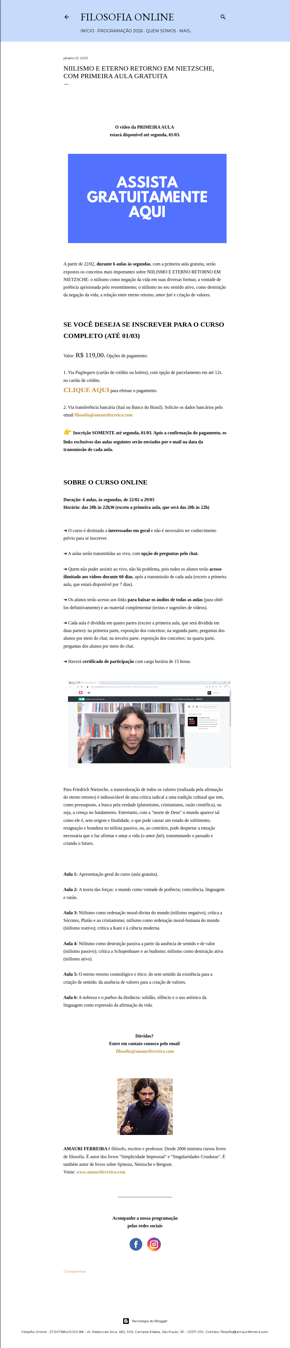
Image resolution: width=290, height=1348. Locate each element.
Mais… (186, 30)
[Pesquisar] (223, 15)
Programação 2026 (120, 30)
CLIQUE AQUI (86, 390)
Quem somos (161, 30)
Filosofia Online (127, 17)
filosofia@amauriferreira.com (145, 1051)
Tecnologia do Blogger (145, 1321)
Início (87, 30)
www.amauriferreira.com (100, 1172)
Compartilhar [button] (74, 1271)
